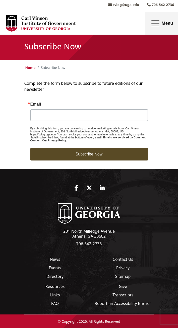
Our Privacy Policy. (54, 140)
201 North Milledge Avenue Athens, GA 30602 (89, 233)
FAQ (55, 303)
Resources (55, 286)
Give (123, 286)
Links (55, 295)
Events (55, 268)
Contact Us (123, 259)
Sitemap (123, 276)
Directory (55, 276)
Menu (161, 23)
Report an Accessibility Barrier (123, 303)
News (55, 259)
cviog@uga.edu (123, 4)
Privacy (123, 268)
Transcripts (122, 295)
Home (30, 67)
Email (35, 104)
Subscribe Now (89, 154)
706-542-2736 (160, 4)
